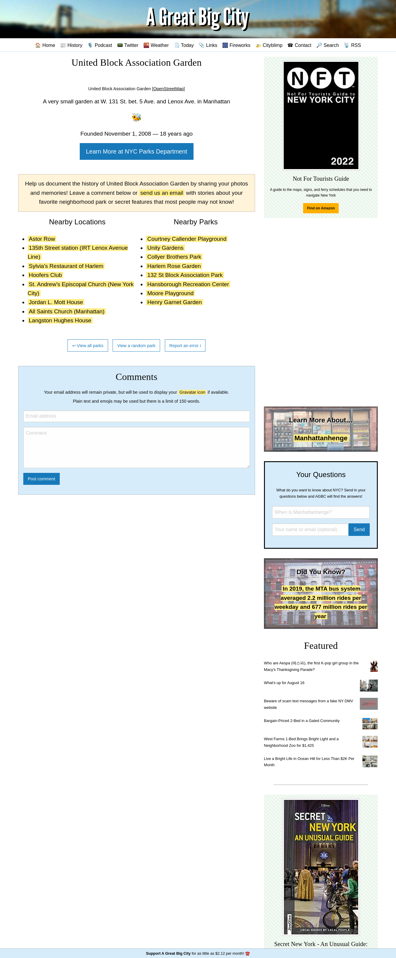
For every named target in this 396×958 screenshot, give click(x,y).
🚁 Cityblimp (269, 45)
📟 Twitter (128, 45)
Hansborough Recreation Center (188, 284)
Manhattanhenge (321, 438)
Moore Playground (170, 293)
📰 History (71, 45)
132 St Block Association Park (184, 275)
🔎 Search (327, 45)
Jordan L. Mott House (56, 302)
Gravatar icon (192, 392)
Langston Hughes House (60, 320)
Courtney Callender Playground (186, 239)
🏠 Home (45, 45)
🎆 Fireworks (236, 45)
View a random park (136, 345)
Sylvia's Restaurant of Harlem (66, 266)
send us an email (161, 193)
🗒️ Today (184, 45)
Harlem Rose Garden (174, 266)
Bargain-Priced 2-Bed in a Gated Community (302, 720)
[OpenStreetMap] (168, 88)
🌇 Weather (156, 45)
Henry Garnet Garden (174, 302)
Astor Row (42, 239)
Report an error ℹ (185, 345)
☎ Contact (299, 45)
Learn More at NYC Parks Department (136, 151)
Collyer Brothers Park (174, 257)
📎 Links (208, 45)
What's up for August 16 (284, 682)
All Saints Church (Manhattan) (67, 311)
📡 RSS (352, 45)
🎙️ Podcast (99, 45)
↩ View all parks (88, 345)
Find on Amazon (321, 208)
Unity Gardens (165, 248)
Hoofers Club (45, 275)
